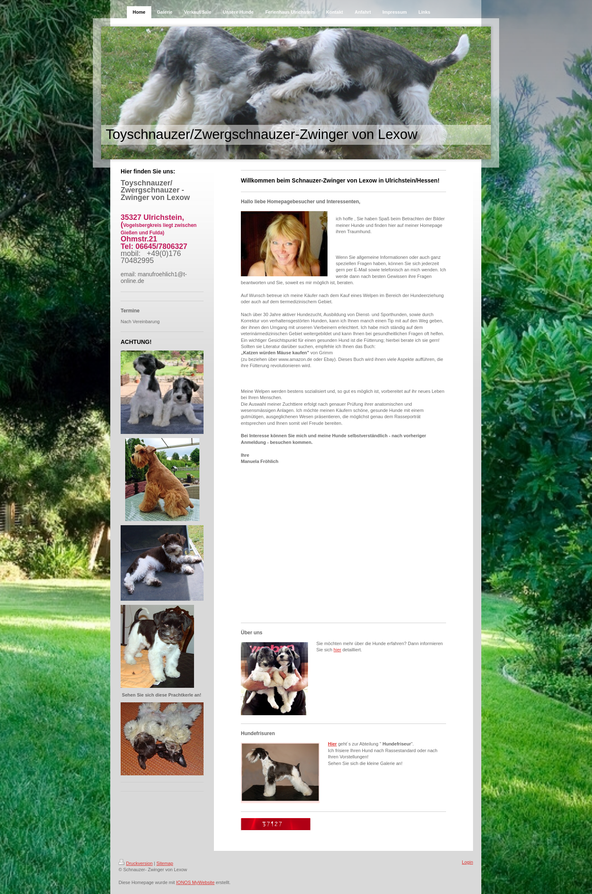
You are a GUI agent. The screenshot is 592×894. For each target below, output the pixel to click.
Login (467, 862)
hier (337, 649)
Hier (332, 743)
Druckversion (136, 863)
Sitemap (164, 863)
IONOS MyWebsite (195, 882)
